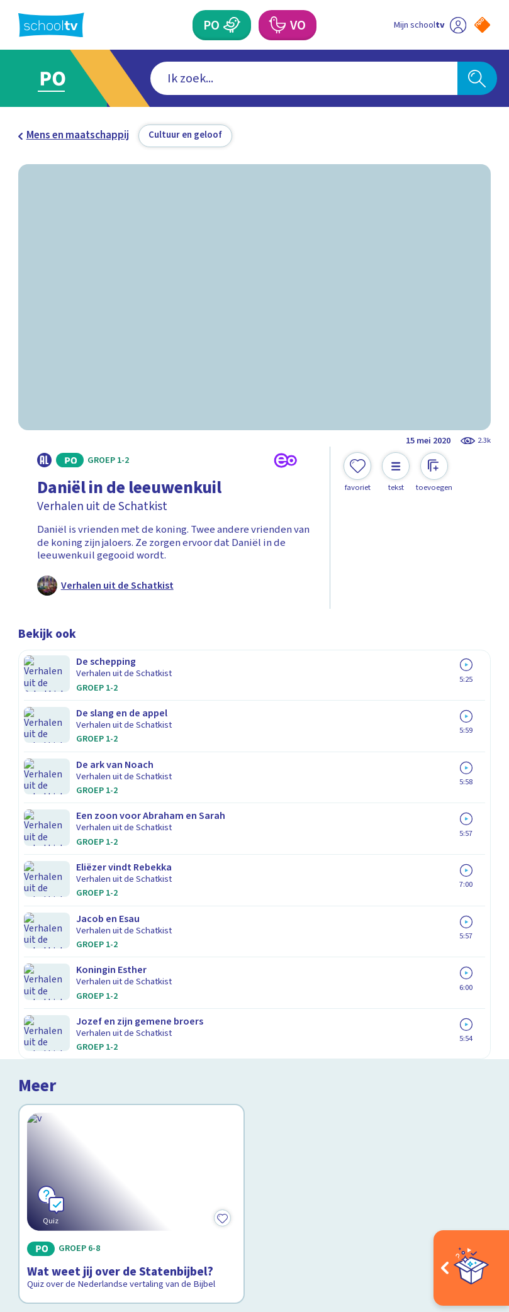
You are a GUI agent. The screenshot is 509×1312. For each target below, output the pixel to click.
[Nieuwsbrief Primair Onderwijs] (372, 1045)
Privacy (38, 1036)
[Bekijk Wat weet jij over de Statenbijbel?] (131, 761)
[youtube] (107, 1193)
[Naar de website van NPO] (482, 24)
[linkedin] (80, 1193)
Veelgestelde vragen (76, 1000)
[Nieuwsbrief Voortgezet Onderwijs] (372, 1086)
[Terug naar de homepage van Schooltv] (51, 25)
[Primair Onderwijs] (233, 25)
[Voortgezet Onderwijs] (277, 25)
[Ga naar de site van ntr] (472, 1227)
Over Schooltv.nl (64, 1018)
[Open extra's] (471, 1268)
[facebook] (24, 1193)
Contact (40, 982)
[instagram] (52, 1193)
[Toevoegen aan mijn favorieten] (357, 472)
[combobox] (234, 78)
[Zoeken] (477, 78)
